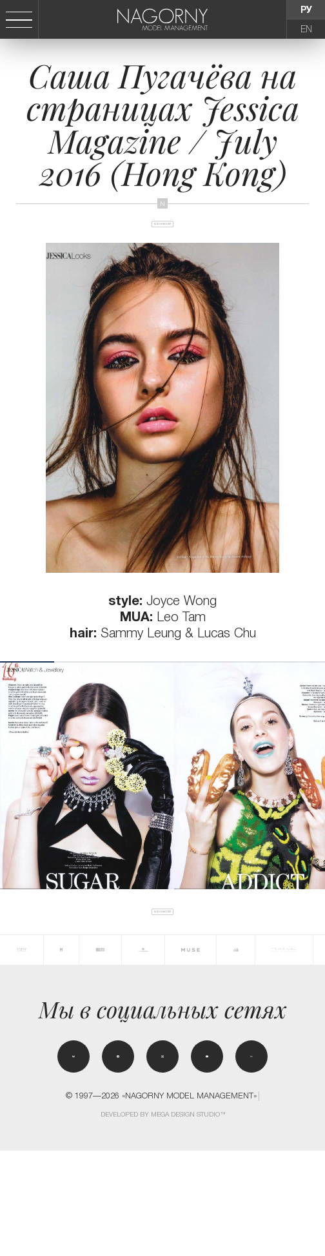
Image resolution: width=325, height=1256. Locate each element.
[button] (317, 817)
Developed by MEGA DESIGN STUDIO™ (163, 1219)
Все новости (162, 244)
